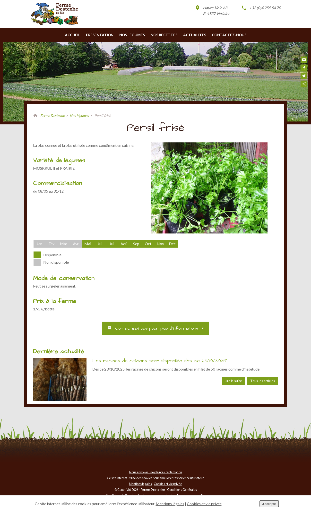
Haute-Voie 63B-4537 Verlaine (212, 10)
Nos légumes (132, 41)
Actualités (194, 41)
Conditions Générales (182, 491)
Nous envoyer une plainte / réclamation (155, 474)
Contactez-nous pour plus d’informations (156, 331)
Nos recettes (164, 41)
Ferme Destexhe (52, 122)
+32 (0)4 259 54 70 (261, 8)
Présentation (99, 41)
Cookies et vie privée (168, 486)
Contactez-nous (229, 41)
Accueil (72, 41)
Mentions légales (140, 486)
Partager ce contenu (304, 84)
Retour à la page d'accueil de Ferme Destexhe (35, 122)
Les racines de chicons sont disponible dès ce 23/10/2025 (159, 362)
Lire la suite (233, 383)
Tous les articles (262, 383)
